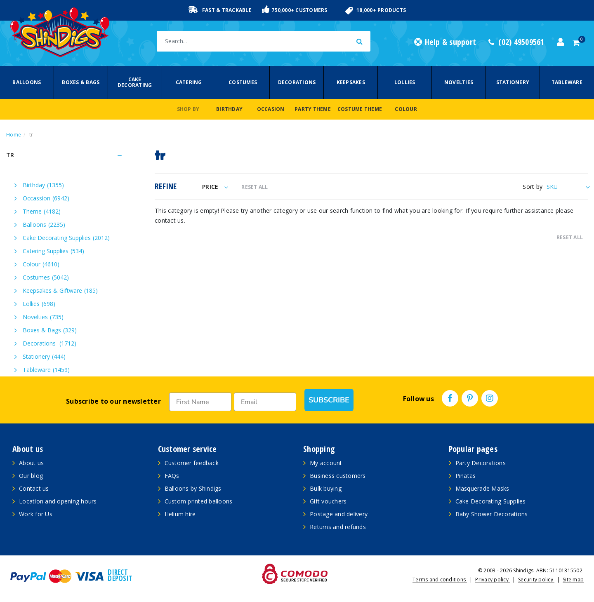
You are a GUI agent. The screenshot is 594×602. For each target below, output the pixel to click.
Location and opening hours (58, 501)
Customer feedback (192, 463)
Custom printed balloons (199, 501)
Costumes (243, 82)
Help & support (445, 42)
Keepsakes (351, 82)
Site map (573, 579)
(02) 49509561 (516, 42)
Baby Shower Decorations (491, 514)
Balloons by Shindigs (193, 488)
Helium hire (180, 514)
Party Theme (313, 109)
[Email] (265, 402)
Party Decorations (480, 463)
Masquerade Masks (482, 488)
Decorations (297, 82)
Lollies (404, 82)
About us (31, 463)
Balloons (26, 82)
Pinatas (465, 476)
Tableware (567, 82)
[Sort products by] (567, 186)
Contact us (34, 488)
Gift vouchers (328, 501)
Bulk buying (326, 488)
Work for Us (35, 514)
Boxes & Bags (80, 82)
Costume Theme (359, 109)
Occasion (271, 109)
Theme (42, 211)
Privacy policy (492, 579)
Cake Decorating (135, 82)
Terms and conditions (439, 579)
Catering (189, 82)
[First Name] (200, 402)
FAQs (172, 476)
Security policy (536, 579)
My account (326, 463)
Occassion (46, 198)
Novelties (458, 82)
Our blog (31, 476)
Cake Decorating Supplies (66, 238)
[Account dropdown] (560, 42)
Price (215, 186)
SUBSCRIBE (329, 400)
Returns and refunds (338, 527)
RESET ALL (254, 186)
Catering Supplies (53, 251)
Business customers (338, 476)
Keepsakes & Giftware (60, 290)
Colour (406, 109)
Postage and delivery (339, 514)
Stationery (513, 82)
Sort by (532, 186)
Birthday (229, 109)
